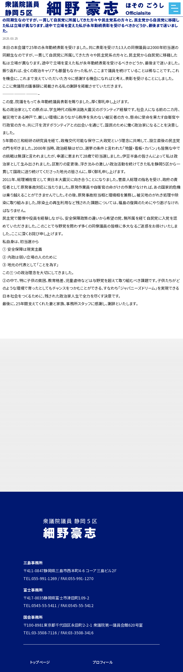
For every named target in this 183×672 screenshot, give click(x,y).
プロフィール (103, 662)
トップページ (40, 662)
